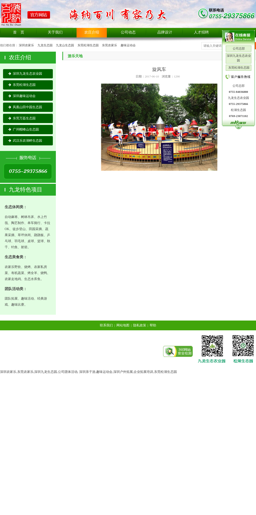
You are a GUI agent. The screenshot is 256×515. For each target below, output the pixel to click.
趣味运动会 (128, 45)
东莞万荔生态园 (22, 118)
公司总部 (238, 48)
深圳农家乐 (26, 45)
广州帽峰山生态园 (23, 129)
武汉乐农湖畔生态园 (25, 140)
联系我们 (106, 325)
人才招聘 (201, 32)
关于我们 (55, 32)
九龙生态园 (45, 45)
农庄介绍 (91, 32)
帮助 (153, 325)
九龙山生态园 (65, 45)
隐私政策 (139, 325)
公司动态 (128, 32)
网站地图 (122, 325)
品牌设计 (164, 32)
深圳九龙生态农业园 (25, 73)
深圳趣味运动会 (22, 96)
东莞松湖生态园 (88, 45)
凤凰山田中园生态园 (25, 107)
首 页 (18, 32)
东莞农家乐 (109, 45)
